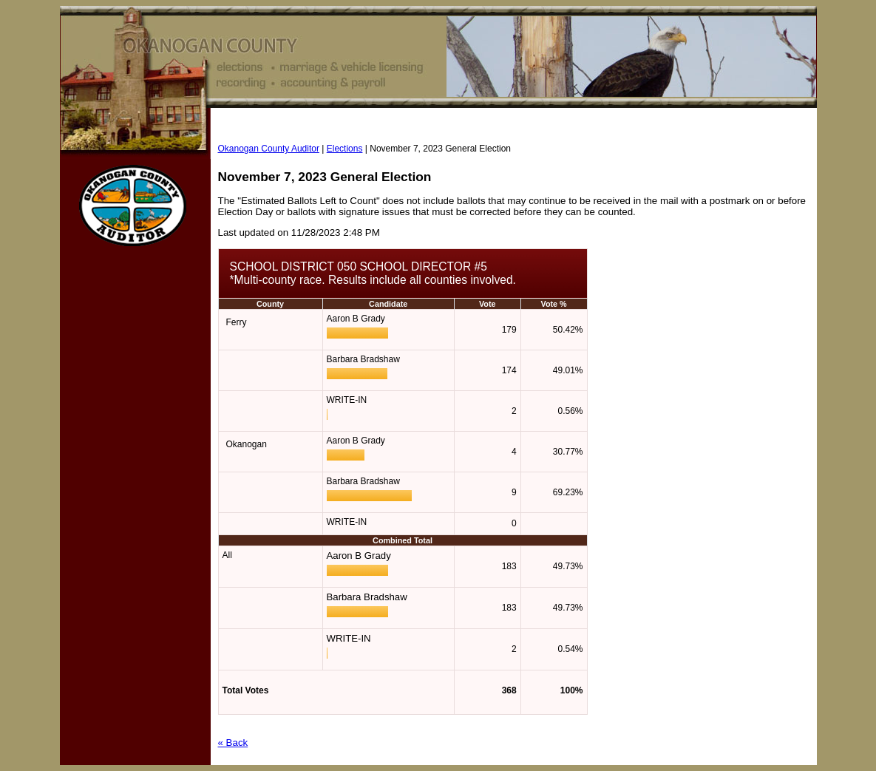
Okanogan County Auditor (268, 148)
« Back (233, 742)
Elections (345, 148)
